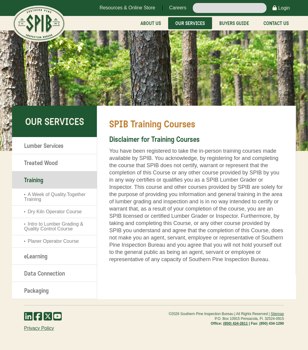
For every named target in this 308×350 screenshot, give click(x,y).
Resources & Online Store (127, 7)
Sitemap (277, 314)
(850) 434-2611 (235, 323)
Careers (177, 7)
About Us (150, 23)
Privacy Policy (39, 328)
